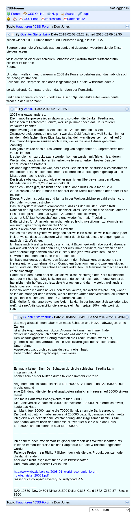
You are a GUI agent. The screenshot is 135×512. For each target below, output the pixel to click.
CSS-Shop (29, 19)
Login (84, 14)
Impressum (51, 19)
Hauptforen (24, 27)
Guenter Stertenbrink (35, 34)
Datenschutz (74, 19)
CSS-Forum (43, 27)
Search (68, 14)
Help (52, 14)
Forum (14, 14)
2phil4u (29, 109)
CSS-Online (33, 14)
